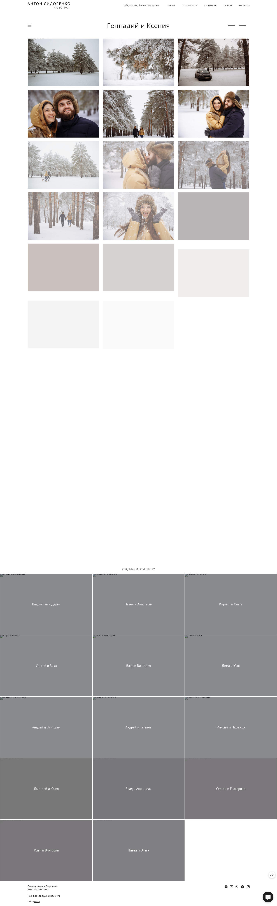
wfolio (37, 901)
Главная (171, 5)
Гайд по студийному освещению (142, 5)
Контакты (244, 5)
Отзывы (228, 5)
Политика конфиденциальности (44, 895)
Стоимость (210, 5)
